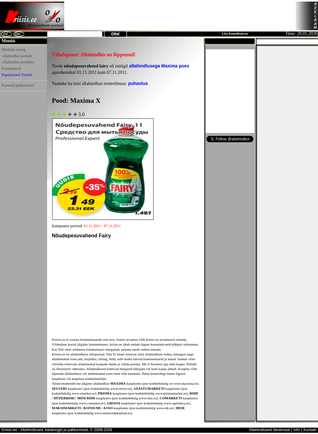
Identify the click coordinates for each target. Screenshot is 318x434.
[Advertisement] (180, 16)
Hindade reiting (24, 49)
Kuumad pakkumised (18, 85)
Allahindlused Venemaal (269, 430)
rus (17, 34)
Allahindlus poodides (24, 62)
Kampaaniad (11, 68)
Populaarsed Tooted (17, 75)
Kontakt (309, 430)
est (5, 34)
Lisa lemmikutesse (235, 33)
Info (297, 430)
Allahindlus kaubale (24, 56)
